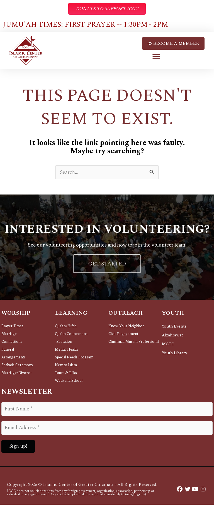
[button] (156, 57)
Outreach (125, 315)
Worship (15, 315)
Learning (71, 315)
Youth (173, 315)
